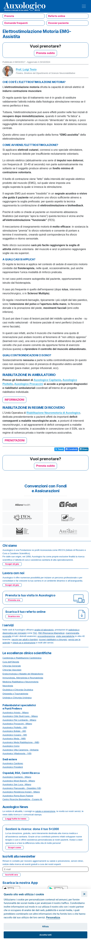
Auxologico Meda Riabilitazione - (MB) (20, 742)
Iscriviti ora (11, 874)
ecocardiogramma (46, 636)
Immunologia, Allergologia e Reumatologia (22, 678)
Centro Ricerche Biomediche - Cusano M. (22, 799)
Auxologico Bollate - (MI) (14, 731)
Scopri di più (12, 564)
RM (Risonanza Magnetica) (51, 633)
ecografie (6, 636)
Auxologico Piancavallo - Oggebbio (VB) (21, 788)
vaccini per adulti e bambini (25, 639)
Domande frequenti (16, 23)
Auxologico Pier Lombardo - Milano (19, 720)
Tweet (59, 449)
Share (84, 449)
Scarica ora (14, 616)
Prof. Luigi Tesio (26, 69)
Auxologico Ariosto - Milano (15, 712)
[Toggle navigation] (83, 6)
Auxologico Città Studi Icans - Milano (20, 716)
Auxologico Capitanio (47, 380)
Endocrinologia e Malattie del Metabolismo (22, 674)
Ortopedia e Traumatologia (15, 693)
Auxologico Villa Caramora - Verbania (20, 750)
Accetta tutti (46, 935)
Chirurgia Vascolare (11, 670)
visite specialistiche (65, 636)
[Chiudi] (84, 894)
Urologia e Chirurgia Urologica (17, 697)
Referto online (56, 16)
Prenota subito (45, 53)
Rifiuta (45, 926)
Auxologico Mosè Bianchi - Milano (18, 781)
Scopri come (14, 847)
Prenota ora (14, 600)
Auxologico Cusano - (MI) (14, 735)
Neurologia (7, 685)
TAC (35, 633)
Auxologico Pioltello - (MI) (14, 727)
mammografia (72, 633)
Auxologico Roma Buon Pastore (17, 795)
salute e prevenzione (45, 811)
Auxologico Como (11, 746)
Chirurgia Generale (11, 666)
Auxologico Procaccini (28, 384)
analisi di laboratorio (44, 629)
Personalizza (53, 917)
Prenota (9, 16)
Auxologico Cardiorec (12, 763)
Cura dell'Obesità (10, 662)
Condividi (71, 449)
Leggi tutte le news (15, 818)
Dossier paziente (58, 23)
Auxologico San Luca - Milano (16, 784)
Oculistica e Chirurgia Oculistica (17, 689)
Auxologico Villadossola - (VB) (17, 753)
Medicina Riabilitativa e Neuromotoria (20, 681)
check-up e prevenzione (24, 642)
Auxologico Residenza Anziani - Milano (21, 792)
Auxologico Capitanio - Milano (16, 777)
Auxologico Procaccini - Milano (17, 723)
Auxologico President (12, 767)
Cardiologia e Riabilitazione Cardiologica (21, 658)
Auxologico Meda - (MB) (14, 738)
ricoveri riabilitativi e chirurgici (53, 639)
